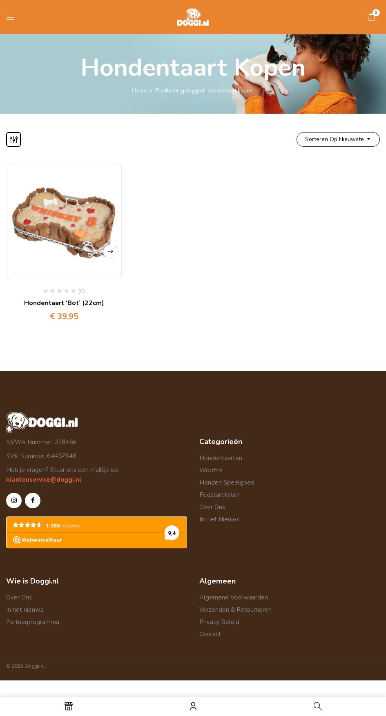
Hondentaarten (220, 458)
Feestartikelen (219, 495)
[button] (372, 17)
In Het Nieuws (219, 519)
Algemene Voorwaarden (233, 597)
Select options (110, 251)
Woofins (211, 470)
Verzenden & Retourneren (235, 610)
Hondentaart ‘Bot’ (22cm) (64, 303)
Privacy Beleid (219, 622)
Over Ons (212, 507)
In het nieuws (24, 610)
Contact (210, 634)
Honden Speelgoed (226, 482)
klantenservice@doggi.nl (44, 480)
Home (139, 90)
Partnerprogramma (32, 622)
